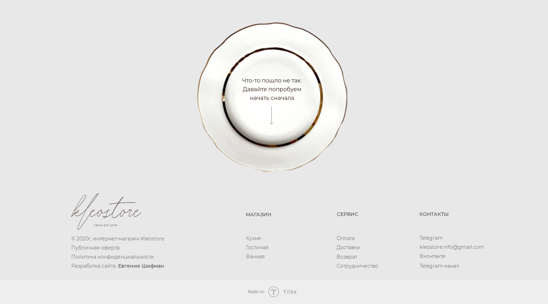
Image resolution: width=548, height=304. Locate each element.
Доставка (348, 247)
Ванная (255, 256)
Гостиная (257, 247)
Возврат (347, 257)
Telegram (431, 238)
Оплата (346, 238)
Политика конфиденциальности (112, 257)
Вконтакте (433, 256)
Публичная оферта (95, 248)
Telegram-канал (439, 266)
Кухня (253, 238)
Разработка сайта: (117, 266)
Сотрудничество (357, 266)
